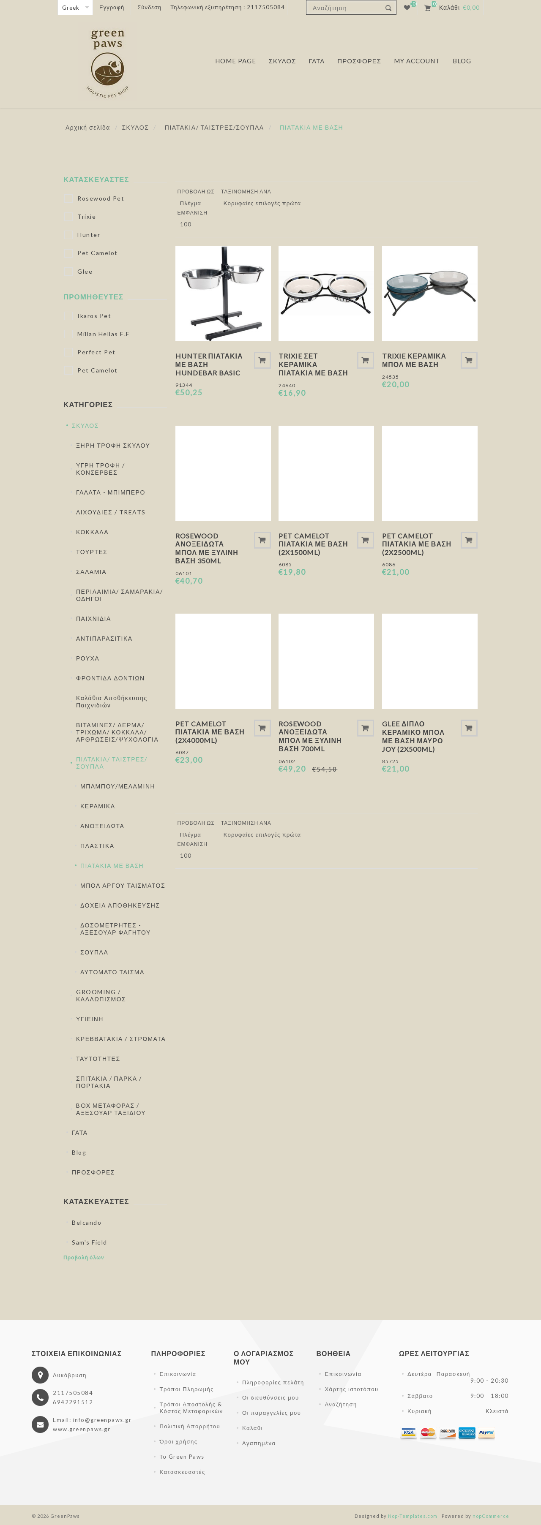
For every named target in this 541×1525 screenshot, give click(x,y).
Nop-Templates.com (412, 1516)
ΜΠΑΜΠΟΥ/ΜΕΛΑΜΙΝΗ (117, 786)
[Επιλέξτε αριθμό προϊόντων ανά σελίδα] (189, 224)
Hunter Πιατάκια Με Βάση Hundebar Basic (209, 364)
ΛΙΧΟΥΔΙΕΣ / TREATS (111, 512)
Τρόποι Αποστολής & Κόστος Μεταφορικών (191, 1407)
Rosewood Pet (100, 198)
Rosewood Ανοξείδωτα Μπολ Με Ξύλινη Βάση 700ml (310, 736)
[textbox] (343, 7)
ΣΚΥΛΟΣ (85, 425)
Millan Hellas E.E (103, 333)
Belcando (86, 1222)
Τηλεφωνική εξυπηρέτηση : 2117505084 (227, 7)
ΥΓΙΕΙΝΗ (90, 1018)
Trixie (86, 216)
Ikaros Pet (94, 315)
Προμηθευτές (93, 296)
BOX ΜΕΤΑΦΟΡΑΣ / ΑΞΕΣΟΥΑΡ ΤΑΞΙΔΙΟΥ (111, 1109)
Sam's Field (89, 1242)
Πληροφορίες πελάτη (273, 1382)
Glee (85, 271)
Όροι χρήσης (178, 1441)
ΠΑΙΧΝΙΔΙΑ (93, 618)
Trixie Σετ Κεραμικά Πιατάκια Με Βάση (313, 364)
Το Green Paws (181, 1456)
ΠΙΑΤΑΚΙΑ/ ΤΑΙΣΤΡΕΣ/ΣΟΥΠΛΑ (112, 763)
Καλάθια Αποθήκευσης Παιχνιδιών (112, 701)
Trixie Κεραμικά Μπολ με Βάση (414, 360)
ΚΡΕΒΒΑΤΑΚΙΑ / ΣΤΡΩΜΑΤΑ (121, 1038)
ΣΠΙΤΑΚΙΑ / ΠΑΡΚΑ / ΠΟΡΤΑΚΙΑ (109, 1082)
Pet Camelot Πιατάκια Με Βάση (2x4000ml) (210, 732)
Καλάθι (252, 1427)
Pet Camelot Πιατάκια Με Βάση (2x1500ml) (313, 544)
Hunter (88, 234)
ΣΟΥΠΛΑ (94, 952)
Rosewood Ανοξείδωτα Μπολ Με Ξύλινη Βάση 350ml (206, 548)
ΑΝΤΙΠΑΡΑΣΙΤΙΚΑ (104, 638)
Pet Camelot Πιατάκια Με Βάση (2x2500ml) (416, 544)
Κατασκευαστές (96, 179)
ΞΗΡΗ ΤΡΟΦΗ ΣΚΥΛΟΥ (113, 445)
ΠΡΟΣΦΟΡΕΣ (93, 1172)
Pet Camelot (97, 252)
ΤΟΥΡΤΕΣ (91, 551)
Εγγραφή (111, 7)
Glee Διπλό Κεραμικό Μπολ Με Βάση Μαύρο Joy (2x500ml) (413, 736)
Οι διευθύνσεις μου (270, 1397)
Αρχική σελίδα (88, 127)
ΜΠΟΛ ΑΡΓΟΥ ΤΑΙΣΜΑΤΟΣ (122, 885)
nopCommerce (491, 1516)
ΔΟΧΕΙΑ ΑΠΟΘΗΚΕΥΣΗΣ (120, 905)
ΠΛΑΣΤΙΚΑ (97, 845)
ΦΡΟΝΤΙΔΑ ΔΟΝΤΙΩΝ (110, 678)
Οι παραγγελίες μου (271, 1412)
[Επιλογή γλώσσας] (75, 7)
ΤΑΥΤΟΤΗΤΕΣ (98, 1058)
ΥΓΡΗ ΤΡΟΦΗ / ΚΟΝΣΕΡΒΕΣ (100, 469)
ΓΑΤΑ (80, 1132)
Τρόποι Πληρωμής (186, 1389)
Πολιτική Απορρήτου (189, 1426)
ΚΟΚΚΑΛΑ (92, 532)
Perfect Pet (96, 352)
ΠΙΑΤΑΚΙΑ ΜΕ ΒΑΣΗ (112, 865)
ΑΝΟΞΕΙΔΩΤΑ (102, 825)
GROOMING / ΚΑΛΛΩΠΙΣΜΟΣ (101, 995)
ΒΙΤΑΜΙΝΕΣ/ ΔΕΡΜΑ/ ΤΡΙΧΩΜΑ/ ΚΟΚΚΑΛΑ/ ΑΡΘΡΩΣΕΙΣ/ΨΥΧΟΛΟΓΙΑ (117, 732)
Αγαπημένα (259, 1443)
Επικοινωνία (177, 1373)
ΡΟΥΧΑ (87, 658)
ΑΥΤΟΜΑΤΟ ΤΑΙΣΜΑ (112, 972)
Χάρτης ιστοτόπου (351, 1389)
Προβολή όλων (83, 1257)
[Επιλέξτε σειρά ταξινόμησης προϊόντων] (265, 203)
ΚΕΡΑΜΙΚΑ (97, 806)
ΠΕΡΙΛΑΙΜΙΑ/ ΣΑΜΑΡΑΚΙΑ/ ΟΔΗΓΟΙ (119, 595)
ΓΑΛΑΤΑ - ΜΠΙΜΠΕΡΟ (110, 492)
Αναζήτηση (341, 1404)
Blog (79, 1152)
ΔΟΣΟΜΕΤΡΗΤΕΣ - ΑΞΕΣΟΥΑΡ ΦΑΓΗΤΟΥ (115, 929)
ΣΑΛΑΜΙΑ (91, 571)
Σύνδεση (149, 7)
